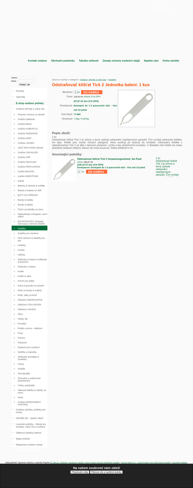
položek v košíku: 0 (163, 9)
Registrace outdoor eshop (29, 444)
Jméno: (14, 78)
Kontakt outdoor (37, 60)
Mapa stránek (23, 438)
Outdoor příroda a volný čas (30, 108)
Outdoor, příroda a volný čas (93, 80)
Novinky (20, 91)
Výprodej (20, 97)
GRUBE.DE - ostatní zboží (29, 418)
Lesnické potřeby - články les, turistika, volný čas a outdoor (31, 425)
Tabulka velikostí (88, 60)
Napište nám (151, 60)
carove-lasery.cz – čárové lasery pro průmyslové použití (146, 462)
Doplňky (112, 80)
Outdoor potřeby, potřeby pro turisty (31, 410)
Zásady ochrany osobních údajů (121, 60)
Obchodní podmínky (63, 60)
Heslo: (14, 81)
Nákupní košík (161, 8)
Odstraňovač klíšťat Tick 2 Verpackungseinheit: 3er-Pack (109, 159)
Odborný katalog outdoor (28, 432)
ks (83, 171)
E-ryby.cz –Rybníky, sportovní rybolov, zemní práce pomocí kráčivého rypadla (85, 462)
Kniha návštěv (171, 60)
